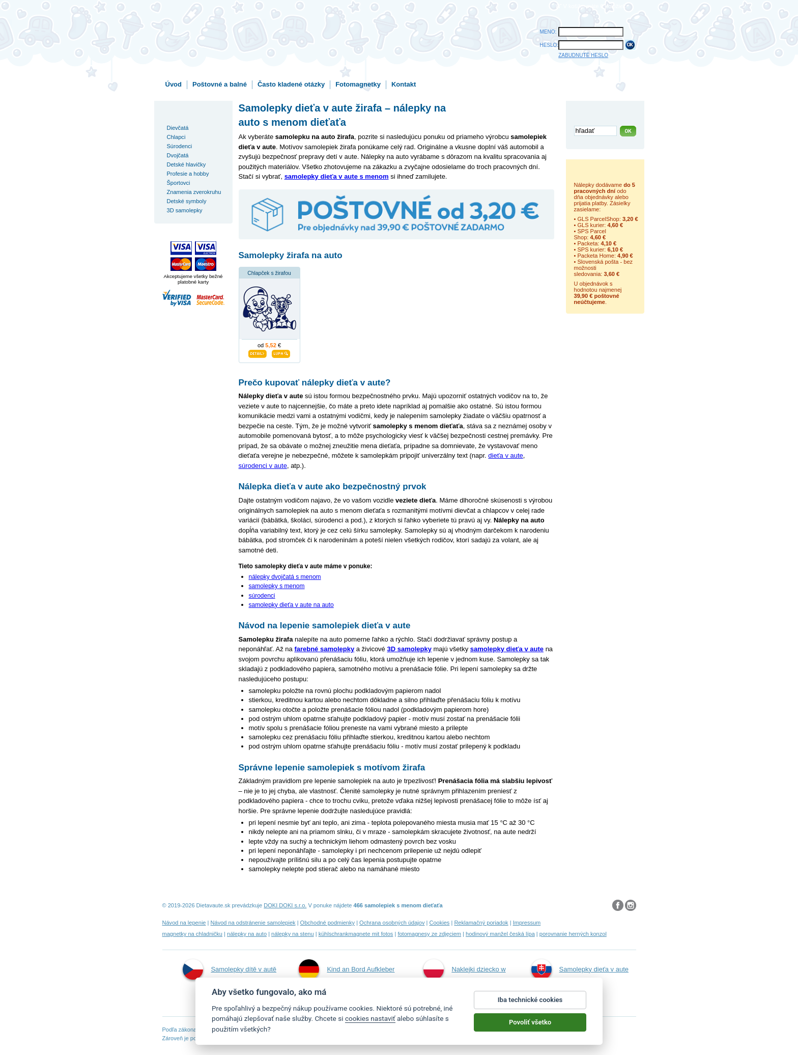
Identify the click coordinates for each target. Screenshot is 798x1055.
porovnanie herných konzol (573, 934)
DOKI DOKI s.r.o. (285, 905)
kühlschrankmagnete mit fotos (356, 934)
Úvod (173, 84)
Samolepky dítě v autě (229, 969)
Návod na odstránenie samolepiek (253, 923)
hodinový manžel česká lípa (500, 934)
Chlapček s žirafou (269, 273)
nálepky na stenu (292, 934)
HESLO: (549, 45)
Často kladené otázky (291, 84)
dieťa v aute (505, 455)
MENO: (548, 32)
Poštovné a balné (219, 84)
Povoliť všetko (530, 1028)
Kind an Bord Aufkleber (346, 969)
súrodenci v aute (263, 465)
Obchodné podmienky (327, 923)
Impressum (527, 923)
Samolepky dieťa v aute (580, 969)
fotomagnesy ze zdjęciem (429, 934)
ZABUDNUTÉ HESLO (583, 55)
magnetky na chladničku (192, 934)
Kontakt (403, 84)
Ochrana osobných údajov (391, 923)
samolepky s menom (277, 586)
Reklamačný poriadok (481, 923)
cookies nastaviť (370, 1024)
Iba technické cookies (530, 1005)
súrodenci (262, 595)
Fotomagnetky (358, 84)
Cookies (439, 923)
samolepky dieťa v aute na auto (291, 604)
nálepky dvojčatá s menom (285, 576)
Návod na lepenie (184, 923)
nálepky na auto (247, 934)
